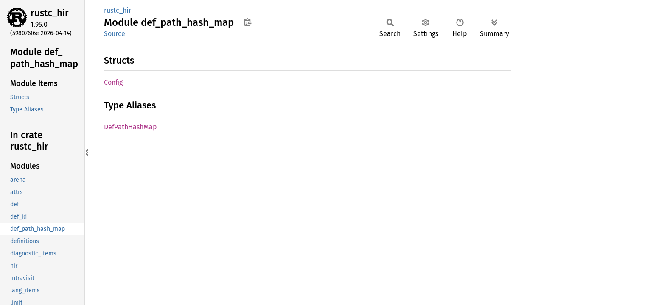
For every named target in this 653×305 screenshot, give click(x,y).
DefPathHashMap (130, 127)
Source (114, 34)
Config (113, 82)
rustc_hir (50, 13)
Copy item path (248, 22)
